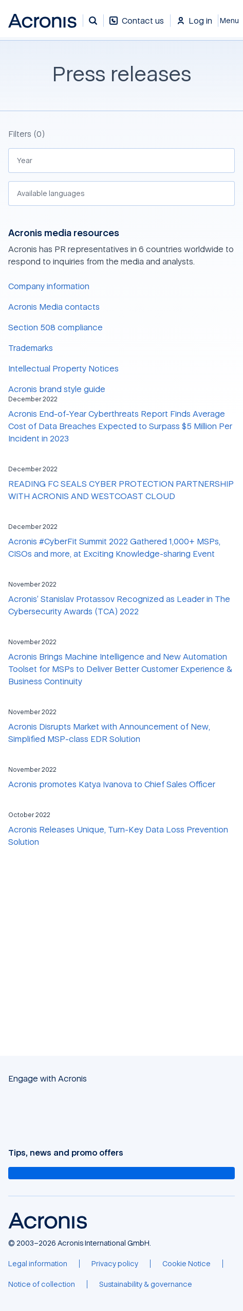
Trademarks (30, 347)
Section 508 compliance (55, 327)
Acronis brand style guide (56, 389)
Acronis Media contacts (54, 306)
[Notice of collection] (41, 1284)
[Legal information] (37, 1263)
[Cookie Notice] (186, 1263)
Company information (48, 286)
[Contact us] (136, 26)
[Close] (230, 20)
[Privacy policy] (114, 1263)
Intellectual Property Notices (63, 368)
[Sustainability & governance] (145, 1284)
